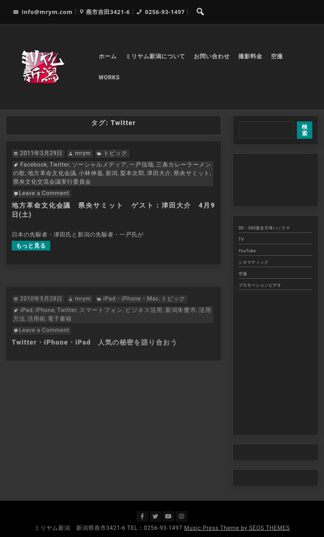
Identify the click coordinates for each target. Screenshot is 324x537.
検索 (305, 130)
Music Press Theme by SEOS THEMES (237, 527)
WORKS (109, 77)
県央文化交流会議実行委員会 (52, 181)
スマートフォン (101, 329)
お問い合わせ (212, 56)
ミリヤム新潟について (155, 56)
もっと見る (31, 245)
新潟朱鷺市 (180, 329)
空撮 (277, 56)
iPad (26, 329)
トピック (115, 153)
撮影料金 (250, 56)
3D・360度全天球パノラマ (264, 228)
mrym (83, 153)
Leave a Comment (44, 193)
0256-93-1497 (160, 12)
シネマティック (254, 262)
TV (241, 239)
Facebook (33, 164)
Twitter (59, 164)
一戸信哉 (141, 164)
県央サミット (192, 173)
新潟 (112, 173)
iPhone (45, 329)
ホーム (108, 56)
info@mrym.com (43, 12)
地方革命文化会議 (52, 173)
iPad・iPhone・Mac (131, 318)
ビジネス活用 (144, 329)
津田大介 (159, 173)
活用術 (36, 338)
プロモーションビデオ (260, 285)
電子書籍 (60, 338)
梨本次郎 (132, 173)
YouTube (247, 251)
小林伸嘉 (91, 173)
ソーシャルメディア (99, 164)
